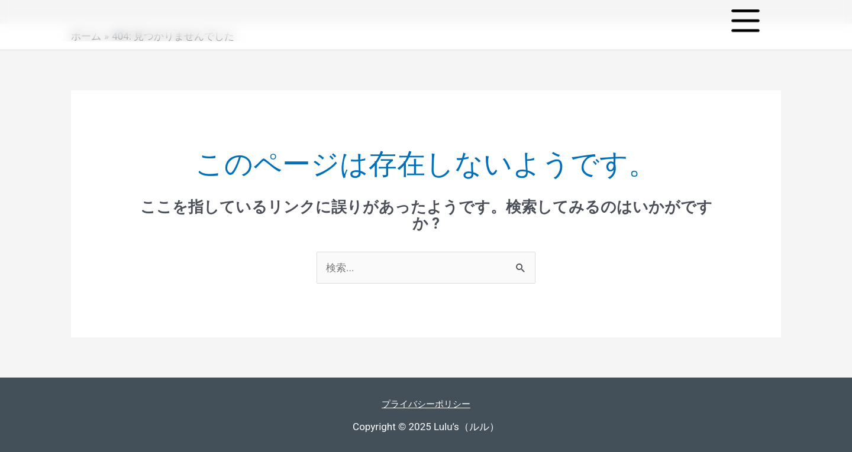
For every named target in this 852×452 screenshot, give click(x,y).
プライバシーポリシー (426, 403)
